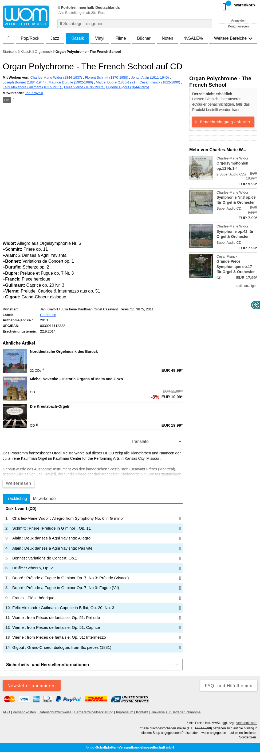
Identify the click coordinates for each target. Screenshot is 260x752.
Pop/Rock (30, 38)
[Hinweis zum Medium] (13, 100)
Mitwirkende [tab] (44, 498)
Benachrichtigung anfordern (223, 122)
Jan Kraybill (34, 93)
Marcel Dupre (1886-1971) (116, 82)
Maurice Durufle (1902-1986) (71, 82)
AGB (6, 712)
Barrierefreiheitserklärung (93, 712)
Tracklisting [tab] (16, 498)
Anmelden (238, 20)
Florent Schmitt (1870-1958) (107, 77)
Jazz (54, 38)
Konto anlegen (238, 26)
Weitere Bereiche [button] (233, 38)
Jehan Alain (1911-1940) (150, 77)
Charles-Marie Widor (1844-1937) (56, 77)
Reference (48, 315)
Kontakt (142, 712)
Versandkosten (24, 712)
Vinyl (99, 38)
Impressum (124, 712)
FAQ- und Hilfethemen (229, 685)
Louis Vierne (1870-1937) (84, 87)
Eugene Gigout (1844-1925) (127, 87)
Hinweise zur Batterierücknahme (175, 712)
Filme (120, 38)
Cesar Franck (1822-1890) (160, 82)
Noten (167, 38)
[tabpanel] (93, 580)
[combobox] (134, 23)
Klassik (77, 38)
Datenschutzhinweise (55, 712)
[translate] (156, 441)
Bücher (144, 38)
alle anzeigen (247, 286)
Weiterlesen (18, 483)
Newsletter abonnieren (31, 685)
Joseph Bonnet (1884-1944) (25, 82)
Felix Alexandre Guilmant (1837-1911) (32, 87)
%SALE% (193, 38)
